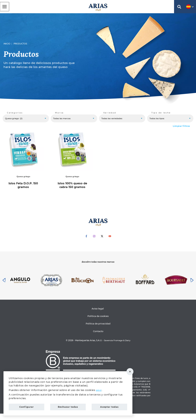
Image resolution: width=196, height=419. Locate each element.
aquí (99, 389)
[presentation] (4, 286)
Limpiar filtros (181, 128)
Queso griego (23, 179)
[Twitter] (102, 242)
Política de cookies (98, 321)
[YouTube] (110, 242)
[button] (179, 8)
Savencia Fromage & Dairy (117, 346)
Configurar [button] (26, 406)
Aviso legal (97, 314)
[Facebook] (86, 242)
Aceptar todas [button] (109, 406)
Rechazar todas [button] (131, 371)
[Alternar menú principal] (4, 7)
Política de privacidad (98, 329)
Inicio (6, 45)
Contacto (98, 336)
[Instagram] (94, 242)
